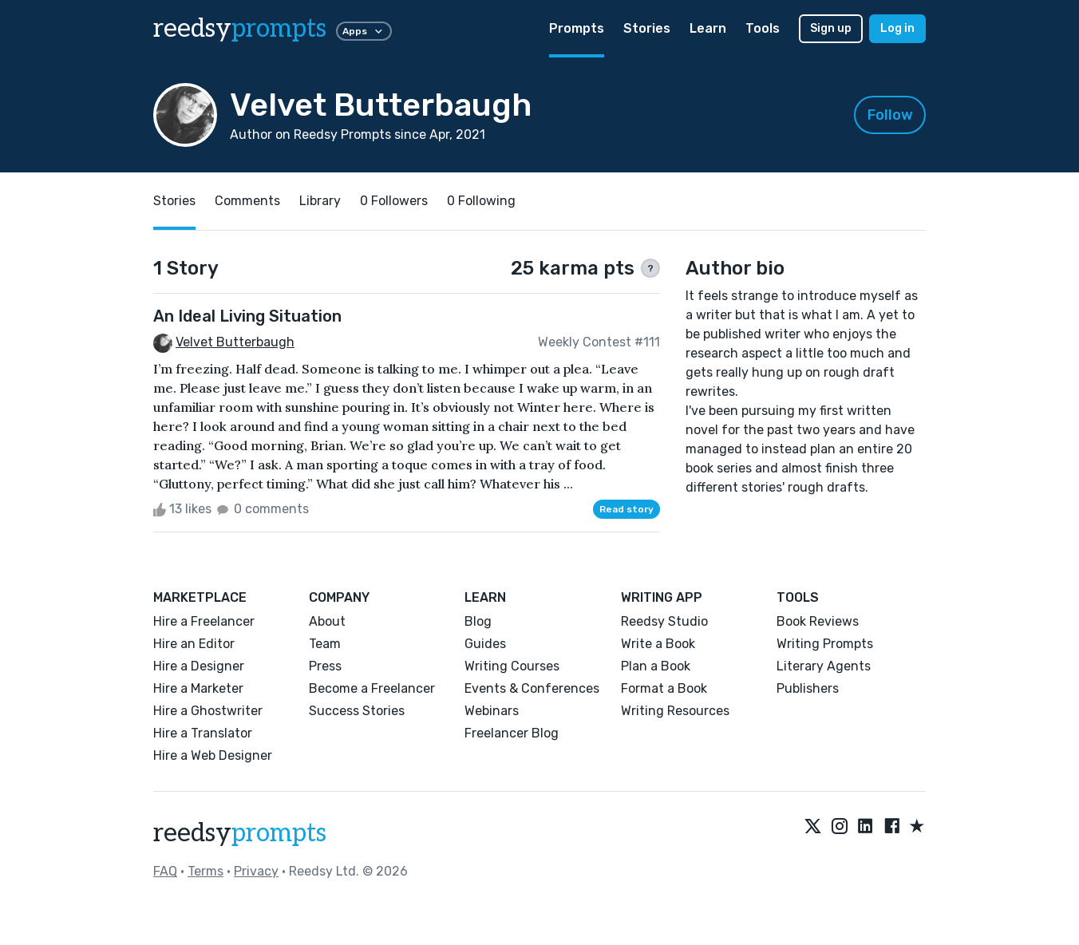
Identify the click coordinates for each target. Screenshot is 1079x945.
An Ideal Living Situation (247, 316)
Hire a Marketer (198, 688)
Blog (478, 621)
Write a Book (658, 643)
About (327, 621)
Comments (247, 200)
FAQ (165, 871)
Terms (205, 871)
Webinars (491, 710)
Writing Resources (675, 710)
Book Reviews (818, 621)
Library (320, 200)
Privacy (256, 871)
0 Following (481, 200)
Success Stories (357, 710)
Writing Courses (511, 666)
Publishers (808, 688)
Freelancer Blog (511, 733)
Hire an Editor (194, 643)
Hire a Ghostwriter (208, 710)
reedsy (239, 833)
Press (325, 666)
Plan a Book (655, 666)
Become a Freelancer (372, 688)
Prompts (576, 28)
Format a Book (664, 688)
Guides (485, 643)
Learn (708, 28)
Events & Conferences (531, 688)
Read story (626, 509)
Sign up (831, 28)
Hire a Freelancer (204, 621)
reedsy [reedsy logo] (239, 29)
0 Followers (394, 200)
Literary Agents (824, 666)
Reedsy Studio (664, 621)
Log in (897, 28)
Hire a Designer (198, 666)
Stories (646, 28)
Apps (363, 31)
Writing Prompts (825, 643)
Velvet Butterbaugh (235, 342)
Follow (890, 115)
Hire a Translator (202, 733)
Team (325, 643)
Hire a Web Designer (212, 755)
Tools (762, 28)
